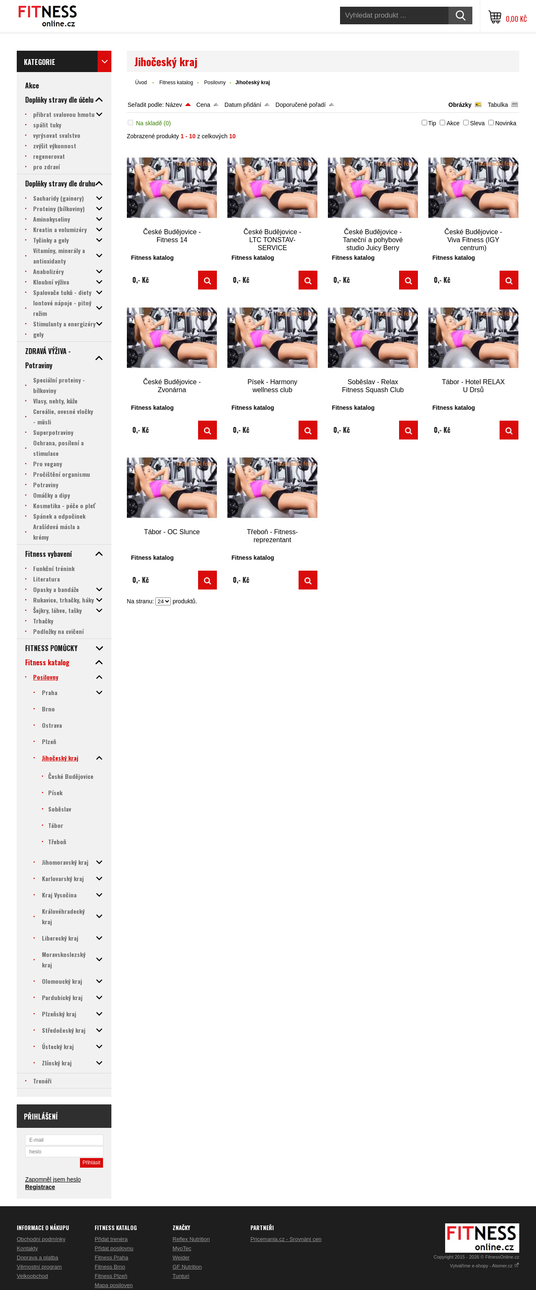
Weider (181, 1257)
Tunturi (181, 1276)
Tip (432, 123)
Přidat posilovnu (114, 1248)
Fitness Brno (110, 1267)
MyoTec (182, 1248)
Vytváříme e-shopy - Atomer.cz (484, 1265)
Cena (203, 104)
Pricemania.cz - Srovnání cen (286, 1239)
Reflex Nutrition (191, 1239)
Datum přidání (242, 104)
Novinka (505, 123)
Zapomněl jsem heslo (53, 1179)
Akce (452, 123)
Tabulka (498, 104)
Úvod (141, 82)
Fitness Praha (111, 1257)
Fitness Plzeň (111, 1276)
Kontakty (27, 1248)
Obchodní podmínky (41, 1239)
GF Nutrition (187, 1267)
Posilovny (215, 82)
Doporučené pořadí (301, 104)
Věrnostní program (39, 1267)
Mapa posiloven (114, 1285)
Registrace (40, 1187)
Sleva (477, 123)
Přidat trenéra (111, 1239)
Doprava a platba (37, 1257)
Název (173, 104)
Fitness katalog (176, 82)
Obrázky (460, 104)
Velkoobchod (32, 1276)
